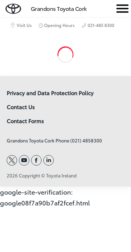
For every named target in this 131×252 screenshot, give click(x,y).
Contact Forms (25, 121)
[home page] (13, 7)
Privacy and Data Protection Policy (50, 93)
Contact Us (21, 107)
